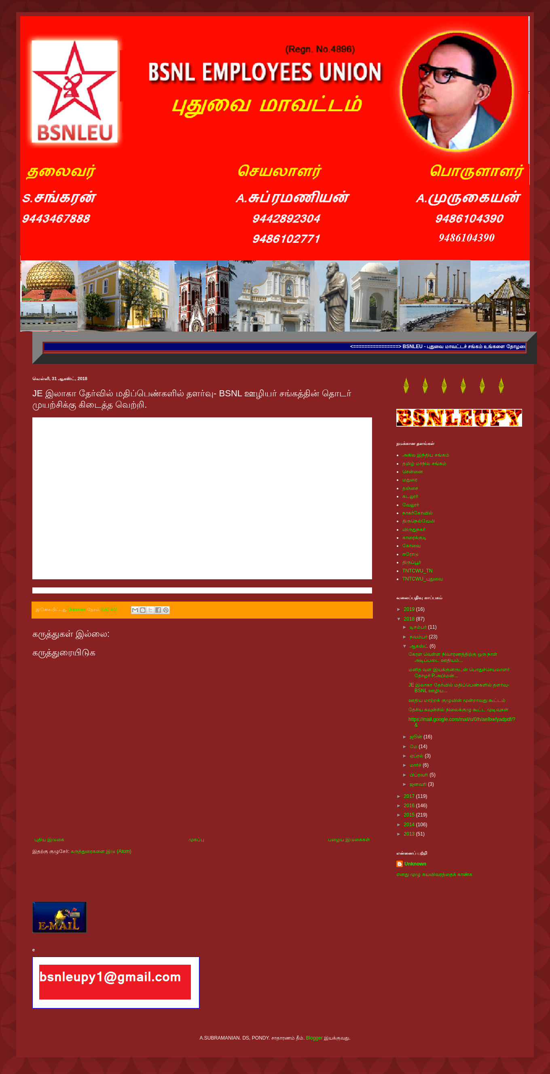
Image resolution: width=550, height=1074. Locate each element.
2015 (410, 815)
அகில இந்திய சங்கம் (425, 455)
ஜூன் (416, 737)
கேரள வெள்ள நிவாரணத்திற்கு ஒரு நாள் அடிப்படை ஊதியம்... (452, 657)
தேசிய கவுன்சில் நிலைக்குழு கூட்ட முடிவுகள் (458, 709)
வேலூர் (410, 505)
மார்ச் (416, 765)
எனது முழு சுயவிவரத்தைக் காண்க (434, 874)
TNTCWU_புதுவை (422, 579)
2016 (410, 805)
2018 (410, 619)
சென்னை (412, 471)
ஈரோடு (410, 554)
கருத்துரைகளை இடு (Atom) (101, 851)
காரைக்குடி (414, 537)
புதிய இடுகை (49, 839)
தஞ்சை (410, 488)
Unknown (415, 864)
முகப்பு (196, 839)
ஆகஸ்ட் (419, 646)
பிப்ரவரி (419, 775)
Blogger (314, 1038)
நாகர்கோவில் (417, 513)
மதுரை (409, 480)
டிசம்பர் (419, 627)
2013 (410, 834)
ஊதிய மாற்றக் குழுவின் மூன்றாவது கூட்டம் (457, 700)
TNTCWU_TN (417, 571)
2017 (410, 796)
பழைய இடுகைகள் (349, 839)
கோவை (411, 546)
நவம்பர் (419, 637)
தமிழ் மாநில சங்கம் (424, 463)
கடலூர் (410, 496)
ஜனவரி (419, 784)
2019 (410, 609)
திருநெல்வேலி (418, 521)
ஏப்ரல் (417, 756)
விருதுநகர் (413, 529)
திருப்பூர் (411, 562)
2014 (410, 824)
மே (414, 746)
